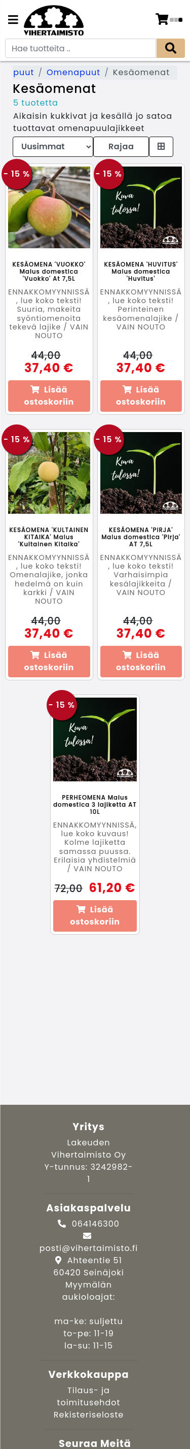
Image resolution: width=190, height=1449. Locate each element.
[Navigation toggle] (13, 21)
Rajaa (121, 146)
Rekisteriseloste (89, 1415)
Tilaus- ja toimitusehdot (89, 1396)
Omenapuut (73, 72)
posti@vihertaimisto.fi (89, 1248)
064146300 (96, 1224)
